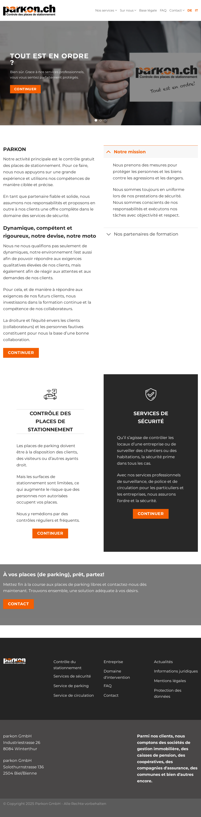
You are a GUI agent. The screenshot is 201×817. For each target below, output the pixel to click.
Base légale (148, 10)
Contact (176, 10)
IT (196, 10)
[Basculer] (108, 151)
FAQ (163, 10)
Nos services (106, 10)
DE (189, 10)
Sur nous (128, 10)
